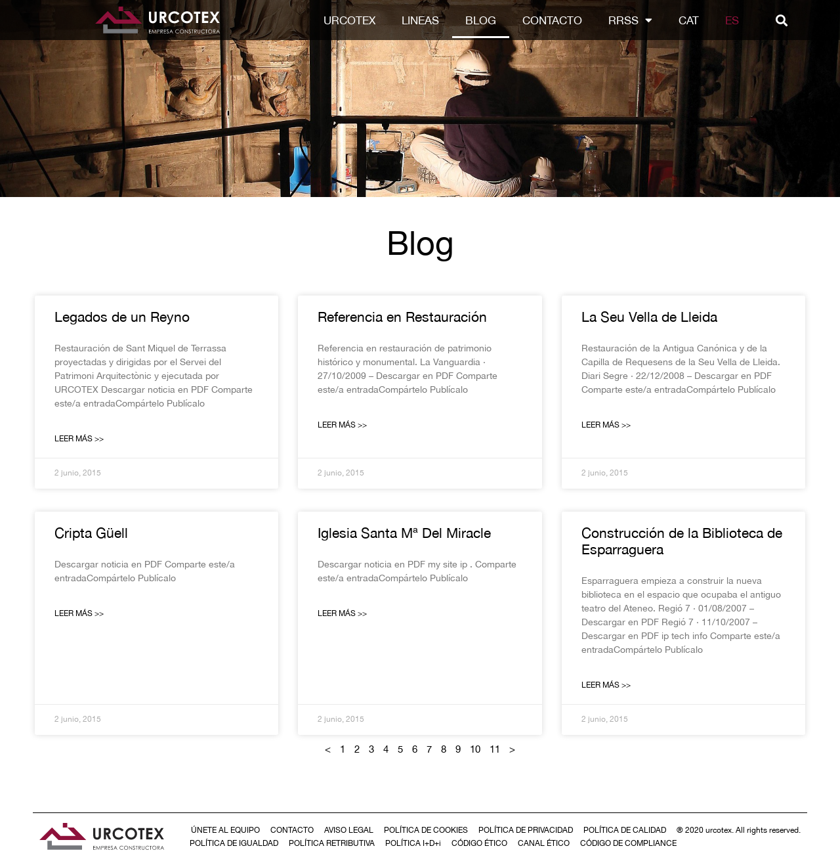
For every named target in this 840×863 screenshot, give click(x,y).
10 (475, 749)
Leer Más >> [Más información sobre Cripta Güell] (79, 613)
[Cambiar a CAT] (688, 20)
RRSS (630, 20)
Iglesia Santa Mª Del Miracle (404, 533)
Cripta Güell (91, 533)
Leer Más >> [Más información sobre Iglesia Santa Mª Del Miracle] (342, 613)
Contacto (552, 20)
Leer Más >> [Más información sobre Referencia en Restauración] (342, 425)
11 (495, 749)
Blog (480, 20)
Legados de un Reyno (122, 316)
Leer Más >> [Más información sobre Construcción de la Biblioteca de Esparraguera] (606, 685)
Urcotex (349, 20)
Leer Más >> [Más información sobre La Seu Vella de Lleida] (606, 425)
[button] (781, 20)
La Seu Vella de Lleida (649, 316)
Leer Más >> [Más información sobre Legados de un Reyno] (79, 438)
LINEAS (420, 20)
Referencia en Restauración (402, 316)
